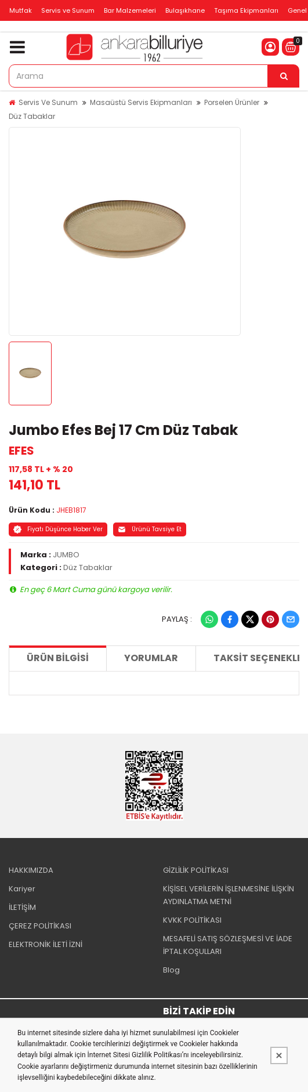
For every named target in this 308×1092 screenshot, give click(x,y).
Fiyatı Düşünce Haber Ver (58, 529)
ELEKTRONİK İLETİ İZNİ (45, 944)
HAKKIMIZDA (31, 870)
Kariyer (22, 888)
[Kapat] (279, 1055)
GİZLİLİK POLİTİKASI (196, 870)
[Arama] (283, 76)
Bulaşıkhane (185, 10)
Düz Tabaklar (32, 116)
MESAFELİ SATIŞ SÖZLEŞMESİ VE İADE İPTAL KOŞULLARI (227, 945)
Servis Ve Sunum (48, 102)
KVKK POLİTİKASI (192, 920)
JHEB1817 (71, 510)
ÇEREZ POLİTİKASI (40, 925)
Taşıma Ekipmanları (246, 10)
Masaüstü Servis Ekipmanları (141, 102)
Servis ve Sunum (68, 10)
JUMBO (66, 554)
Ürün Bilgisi (58, 658)
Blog (171, 969)
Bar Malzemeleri (130, 10)
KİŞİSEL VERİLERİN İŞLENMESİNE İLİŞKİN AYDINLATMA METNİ (228, 895)
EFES (21, 450)
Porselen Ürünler (231, 102)
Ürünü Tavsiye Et (150, 529)
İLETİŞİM (22, 907)
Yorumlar (151, 658)
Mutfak (20, 10)
